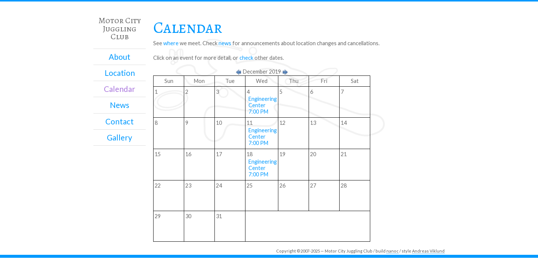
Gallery (119, 137)
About (119, 56)
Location (120, 72)
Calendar (119, 88)
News (119, 105)
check (246, 58)
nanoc (392, 250)
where (171, 43)
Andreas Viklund (428, 250)
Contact (119, 121)
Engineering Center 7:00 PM (262, 105)
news (225, 43)
